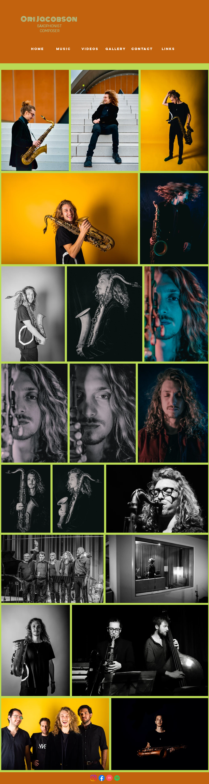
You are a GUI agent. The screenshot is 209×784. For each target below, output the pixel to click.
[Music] (63, 49)
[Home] (37, 49)
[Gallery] (115, 49)
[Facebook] (102, 778)
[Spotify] (117, 778)
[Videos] (90, 49)
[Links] (168, 49)
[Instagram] (93, 778)
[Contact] (142, 49)
